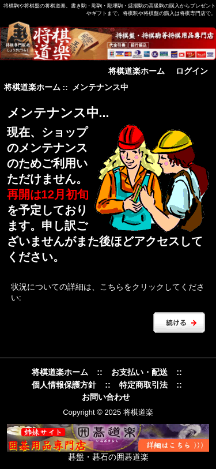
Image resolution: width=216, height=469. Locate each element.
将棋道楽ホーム (136, 71)
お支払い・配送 (139, 372)
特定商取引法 (143, 384)
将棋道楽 (138, 412)
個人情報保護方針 (64, 384)
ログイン (192, 71)
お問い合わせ (106, 397)
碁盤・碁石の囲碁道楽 (108, 457)
